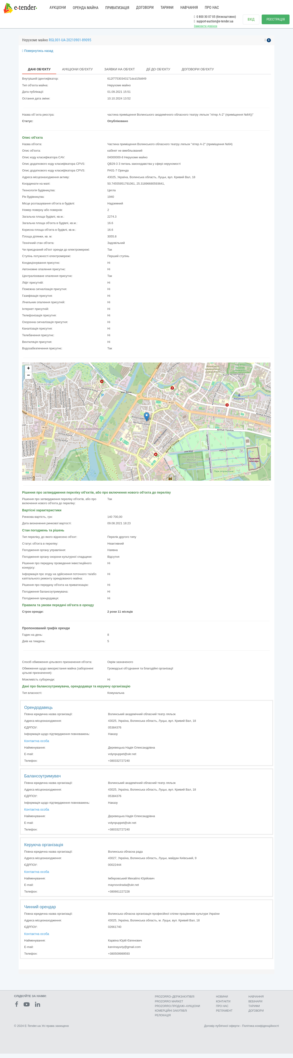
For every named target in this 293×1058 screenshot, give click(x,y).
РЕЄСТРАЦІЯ (276, 19)
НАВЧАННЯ (189, 7)
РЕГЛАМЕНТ (224, 1015)
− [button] (28, 380)
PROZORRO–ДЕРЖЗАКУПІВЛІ (174, 1001)
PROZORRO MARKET (169, 1005)
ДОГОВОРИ (145, 7)
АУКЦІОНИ (58, 7)
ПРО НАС (212, 7)
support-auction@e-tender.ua (213, 21)
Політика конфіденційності (260, 1030)
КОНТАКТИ (223, 1005)
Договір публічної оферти (221, 1030)
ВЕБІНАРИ (256, 1005)
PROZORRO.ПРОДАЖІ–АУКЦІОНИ (177, 1010)
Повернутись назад (37, 55)
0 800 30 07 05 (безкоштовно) (215, 16)
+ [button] (28, 373)
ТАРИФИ (167, 7)
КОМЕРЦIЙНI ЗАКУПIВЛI (171, 1015)
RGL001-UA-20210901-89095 (70, 44)
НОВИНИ (222, 1001)
